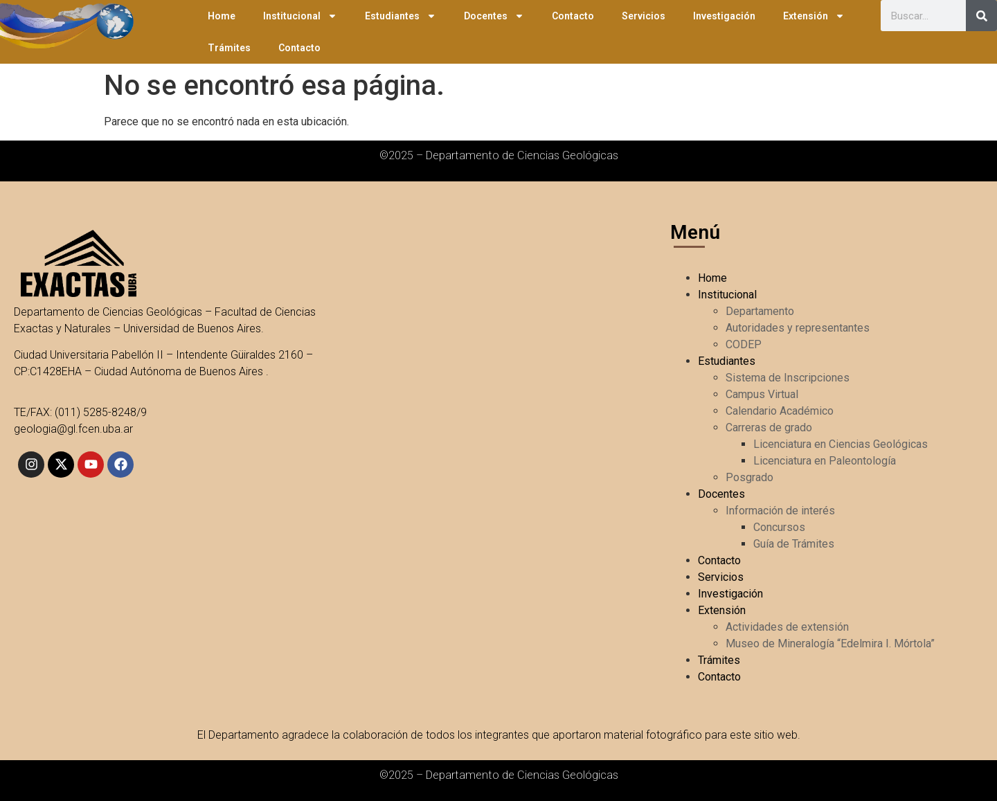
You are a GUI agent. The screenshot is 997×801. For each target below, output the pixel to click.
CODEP (744, 344)
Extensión (814, 16)
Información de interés (780, 510)
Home (221, 15)
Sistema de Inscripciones (788, 377)
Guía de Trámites (793, 543)
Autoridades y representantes (798, 327)
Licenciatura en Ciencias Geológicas (840, 444)
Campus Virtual (762, 394)
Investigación (724, 15)
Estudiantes (400, 16)
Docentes (494, 16)
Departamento (760, 311)
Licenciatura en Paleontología (824, 460)
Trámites (229, 47)
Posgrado (749, 477)
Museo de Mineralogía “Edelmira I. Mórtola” (830, 643)
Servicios (643, 15)
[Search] (981, 15)
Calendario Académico (780, 410)
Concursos (779, 527)
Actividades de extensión (787, 626)
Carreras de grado (769, 427)
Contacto (573, 15)
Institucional (300, 16)
